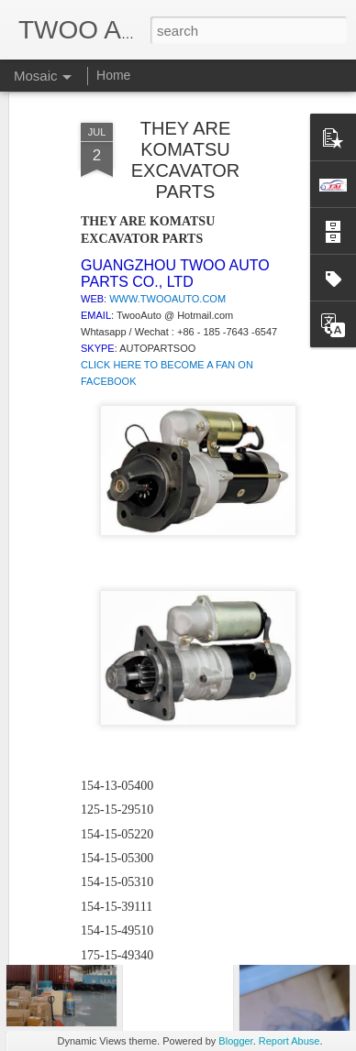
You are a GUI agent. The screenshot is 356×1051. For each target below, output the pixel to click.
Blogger (235, 1040)
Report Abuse (289, 1040)
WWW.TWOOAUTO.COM (167, 209)
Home (113, 75)
